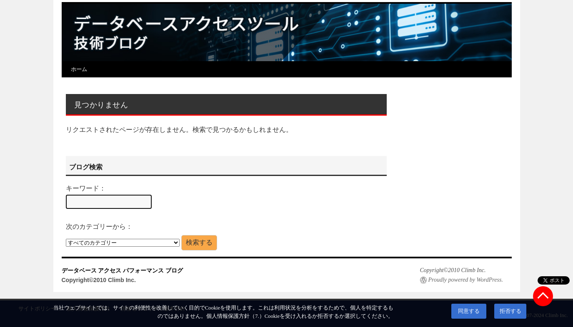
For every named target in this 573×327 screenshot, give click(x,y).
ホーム (79, 69)
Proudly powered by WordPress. (465, 280)
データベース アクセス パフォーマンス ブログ (122, 270)
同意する (469, 311)
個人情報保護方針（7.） (235, 316)
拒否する (510, 311)
